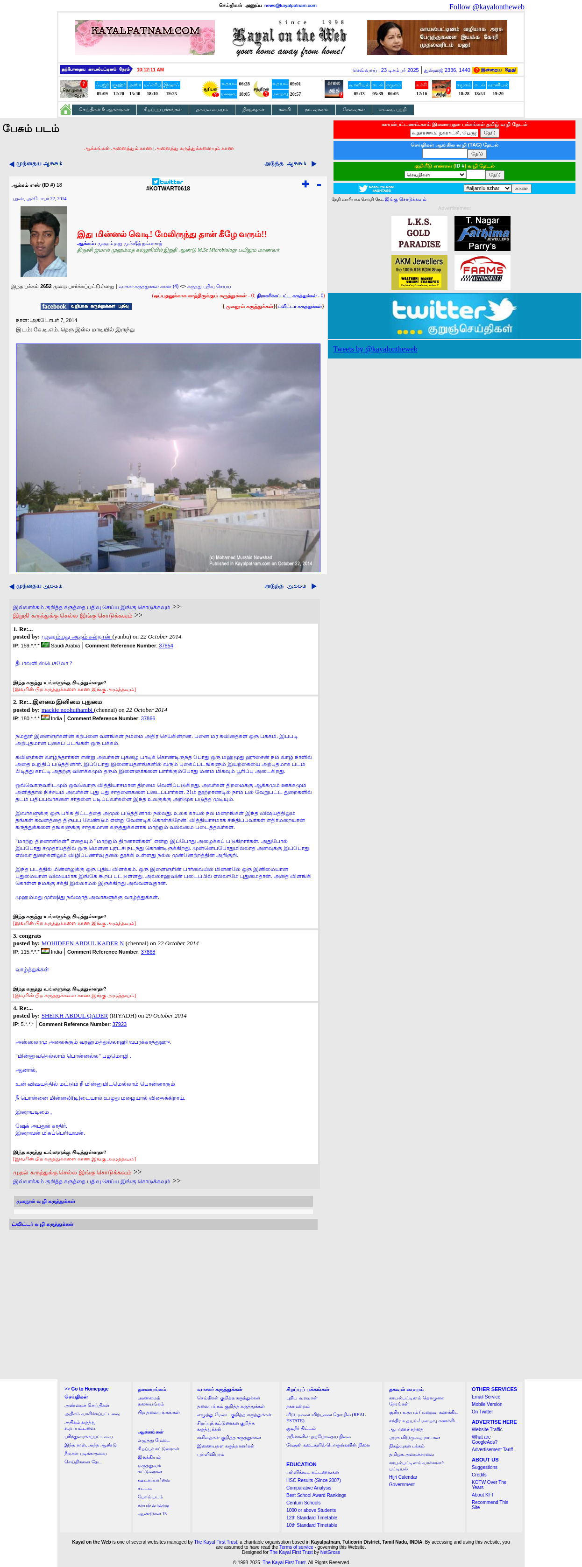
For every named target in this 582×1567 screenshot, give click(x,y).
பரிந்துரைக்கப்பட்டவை (88, 1436)
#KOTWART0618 (168, 186)
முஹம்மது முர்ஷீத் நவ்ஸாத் (130, 243)
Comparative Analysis (308, 1487)
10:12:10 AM (150, 69)
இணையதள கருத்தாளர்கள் (226, 1445)
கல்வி (285, 109)
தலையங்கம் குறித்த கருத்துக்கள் (231, 1406)
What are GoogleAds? (484, 1439)
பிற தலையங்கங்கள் (159, 1412)
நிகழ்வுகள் (253, 109)
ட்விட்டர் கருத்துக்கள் (299, 306)
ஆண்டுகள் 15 (152, 1513)
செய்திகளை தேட (83, 1461)
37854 (166, 645)
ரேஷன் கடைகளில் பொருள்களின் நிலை (328, 1445)
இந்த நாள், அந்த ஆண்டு (90, 1445)
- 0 (290, 295)
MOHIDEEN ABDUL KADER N (83, 943)
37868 (148, 952)
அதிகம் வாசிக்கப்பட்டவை (92, 1413)
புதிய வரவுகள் (302, 1397)
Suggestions (484, 1467)
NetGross (330, 1552)
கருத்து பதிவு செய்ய (209, 286)
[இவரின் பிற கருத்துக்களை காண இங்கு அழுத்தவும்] (74, 689)
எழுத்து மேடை (154, 1440)
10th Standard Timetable (311, 1525)
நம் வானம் (316, 109)
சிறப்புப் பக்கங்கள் (163, 109)
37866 (148, 718)
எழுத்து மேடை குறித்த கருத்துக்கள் (234, 1414)
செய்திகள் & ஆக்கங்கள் (104, 109)
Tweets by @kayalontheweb (375, 349)
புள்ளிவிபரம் (210, 1454)
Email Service (486, 1396)
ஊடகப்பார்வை (154, 1480)
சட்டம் (145, 1488)
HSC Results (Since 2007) (313, 1480)
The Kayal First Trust (215, 1542)
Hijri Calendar (403, 1477)
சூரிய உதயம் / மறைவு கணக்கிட (423, 1412)
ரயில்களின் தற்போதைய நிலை (318, 1436)
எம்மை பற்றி (393, 109)
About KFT (483, 1494)
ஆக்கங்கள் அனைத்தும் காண (118, 148)
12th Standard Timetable (311, 1517)
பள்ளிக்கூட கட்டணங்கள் (312, 1472)
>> (86, 1388)
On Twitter (482, 1411)
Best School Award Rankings (316, 1495)
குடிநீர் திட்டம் (301, 1428)
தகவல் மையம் (212, 109)
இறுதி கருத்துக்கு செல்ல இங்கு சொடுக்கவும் (72, 615)
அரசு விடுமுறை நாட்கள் (414, 1437)
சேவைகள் (354, 109)
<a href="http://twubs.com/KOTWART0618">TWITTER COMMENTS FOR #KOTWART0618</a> (163, 1305)
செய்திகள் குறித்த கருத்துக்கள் (228, 1397)
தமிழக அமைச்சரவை (412, 1454)
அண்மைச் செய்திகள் (86, 1405)
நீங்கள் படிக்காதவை (85, 1453)
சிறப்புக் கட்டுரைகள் (159, 1448)
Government (402, 1484)
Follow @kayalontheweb (487, 7)
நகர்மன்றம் (298, 1406)
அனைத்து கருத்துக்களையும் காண (194, 148)
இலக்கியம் (149, 1457)
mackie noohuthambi (68, 709)
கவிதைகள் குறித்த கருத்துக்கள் (229, 1437)
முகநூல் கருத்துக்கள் (249, 306)
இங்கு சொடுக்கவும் (405, 199)
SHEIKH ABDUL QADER (75, 1015)
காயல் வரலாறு (153, 1505)
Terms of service (296, 1547)
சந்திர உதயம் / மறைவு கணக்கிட (423, 1420)
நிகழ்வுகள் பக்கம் (407, 1445)
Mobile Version (487, 1404)
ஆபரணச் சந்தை (406, 1429)
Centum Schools (303, 1502)
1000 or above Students (311, 1510)
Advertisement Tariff (492, 1449)
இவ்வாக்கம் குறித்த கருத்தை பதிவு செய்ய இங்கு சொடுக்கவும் (91, 607)
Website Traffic (487, 1429)
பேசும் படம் (150, 1496)
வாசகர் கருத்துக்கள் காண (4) (149, 286)
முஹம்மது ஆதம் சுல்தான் (77, 636)
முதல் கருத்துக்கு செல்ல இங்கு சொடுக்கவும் (72, 1172)
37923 (120, 1024)
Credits (479, 1474)
